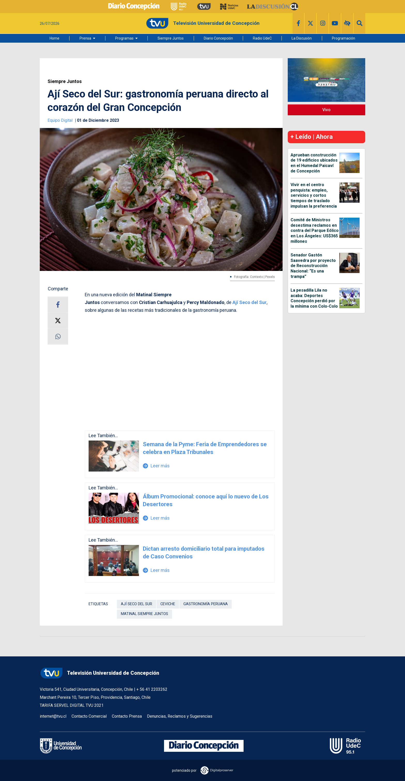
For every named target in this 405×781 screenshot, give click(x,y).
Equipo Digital (61, 120)
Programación (343, 38)
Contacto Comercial (89, 716)
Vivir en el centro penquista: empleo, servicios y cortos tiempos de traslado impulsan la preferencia (314, 195)
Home (54, 38)
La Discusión (302, 38)
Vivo (326, 109)
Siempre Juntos (171, 38)
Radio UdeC (262, 38)
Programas (124, 38)
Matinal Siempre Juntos (144, 614)
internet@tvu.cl (53, 716)
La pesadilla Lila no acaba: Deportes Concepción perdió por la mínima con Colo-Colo (314, 298)
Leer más (156, 465)
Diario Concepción (218, 38)
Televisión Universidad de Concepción (99, 673)
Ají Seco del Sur (249, 302)
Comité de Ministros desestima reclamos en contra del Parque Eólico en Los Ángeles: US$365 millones (315, 230)
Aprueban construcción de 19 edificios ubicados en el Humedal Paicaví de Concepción (314, 163)
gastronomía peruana (205, 604)
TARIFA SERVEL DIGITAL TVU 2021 (72, 705)
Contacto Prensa (127, 716)
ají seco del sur (136, 604)
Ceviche (167, 604)
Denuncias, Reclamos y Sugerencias (179, 716)
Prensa (85, 38)
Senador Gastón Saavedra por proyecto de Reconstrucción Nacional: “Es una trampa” (313, 266)
